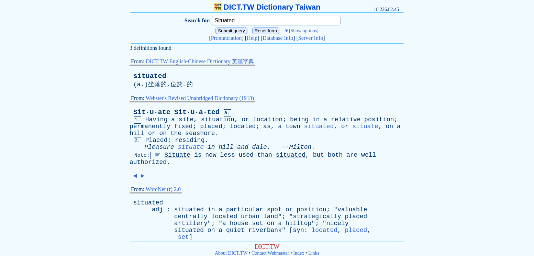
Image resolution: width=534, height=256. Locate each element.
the (175, 133)
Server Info (310, 38)
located (243, 126)
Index (298, 253)
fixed (183, 126)
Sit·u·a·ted (197, 112)
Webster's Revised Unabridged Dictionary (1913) (200, 98)
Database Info (278, 38)
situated (149, 76)
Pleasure (159, 147)
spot (274, 209)
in (316, 119)
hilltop (299, 223)
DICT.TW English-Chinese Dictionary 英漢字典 (200, 61)
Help (252, 38)
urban (250, 216)
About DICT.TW (231, 253)
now (210, 155)
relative (345, 119)
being (299, 119)
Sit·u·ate (151, 112)
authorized (148, 162)
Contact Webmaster (270, 253)
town (293, 126)
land (270, 216)
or (245, 119)
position (379, 119)
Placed (156, 140)
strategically (317, 216)
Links (313, 253)
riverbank (265, 230)
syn (298, 230)
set (257, 223)
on (389, 126)
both (335, 155)
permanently (150, 126)
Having (156, 119)
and (242, 147)
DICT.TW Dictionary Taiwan (267, 7)
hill (137, 133)
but (318, 155)
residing (189, 140)
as (267, 126)
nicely (337, 223)
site (186, 119)
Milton (300, 147)
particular (244, 209)
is (198, 155)
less (227, 155)
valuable (352, 209)
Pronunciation (226, 38)
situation (217, 119)
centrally (191, 216)
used (246, 155)
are (351, 155)
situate (365, 126)
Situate (177, 155)
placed (211, 126)
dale (259, 147)
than (264, 155)
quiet (235, 230)
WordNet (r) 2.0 (163, 189)
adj (157, 209)
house (239, 223)
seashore (200, 133)
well (368, 155)
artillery (191, 223)
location (267, 119)
